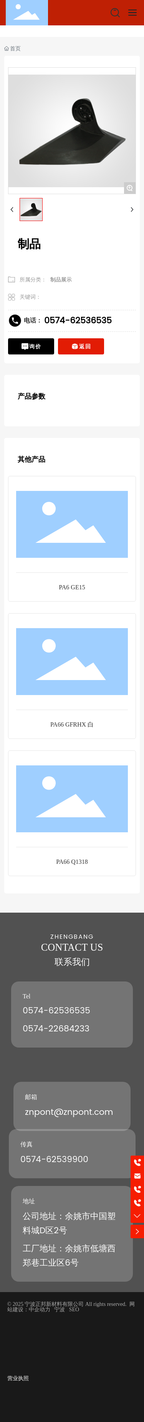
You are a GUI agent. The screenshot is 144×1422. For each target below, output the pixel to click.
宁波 (59, 1309)
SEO (74, 1309)
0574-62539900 (54, 1160)
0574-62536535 (78, 321)
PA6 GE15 (72, 587)
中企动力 (39, 1309)
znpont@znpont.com (69, 1112)
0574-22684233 (56, 1029)
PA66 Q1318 (72, 861)
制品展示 (61, 279)
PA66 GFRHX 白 (72, 724)
